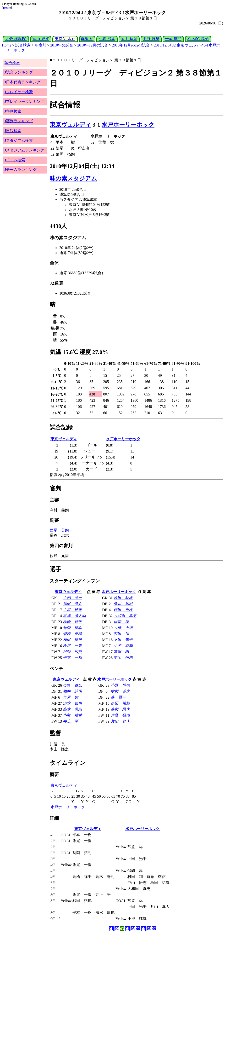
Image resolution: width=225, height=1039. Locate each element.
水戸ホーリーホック (128, 125)
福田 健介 (72, 604)
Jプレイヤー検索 (19, 92)
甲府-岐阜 (151, 39)
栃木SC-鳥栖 (198, 39)
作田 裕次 (123, 610)
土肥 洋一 (72, 598)
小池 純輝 (123, 646)
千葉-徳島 (173, 39)
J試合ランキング (19, 72)
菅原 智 (70, 697)
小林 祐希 (72, 715)
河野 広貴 (72, 652)
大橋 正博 (123, 628)
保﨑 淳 (121, 622)
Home (7, 7)
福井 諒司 (72, 691)
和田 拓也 (72, 640)
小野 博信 (120, 685)
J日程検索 (13, 131)
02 (117, 929)
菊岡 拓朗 (72, 628)
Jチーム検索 (15, 160)
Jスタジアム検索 (19, 141)
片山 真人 (120, 721)
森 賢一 (118, 697)
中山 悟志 (123, 658)
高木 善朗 (72, 709)
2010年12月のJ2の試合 (131, 45)
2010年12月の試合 (92, 45)
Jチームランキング (21, 170)
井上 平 (70, 721)
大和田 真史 (125, 616)
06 (138, 929)
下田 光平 (123, 640)
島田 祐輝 (120, 703)
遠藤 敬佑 (120, 715)
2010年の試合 (61, 45)
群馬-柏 (87, 39)
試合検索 (23, 45)
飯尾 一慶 (72, 646)
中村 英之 (120, 691)
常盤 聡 (121, 652)
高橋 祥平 (72, 622)
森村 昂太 (120, 709)
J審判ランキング (19, 121)
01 (111, 929)
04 (127, 929)
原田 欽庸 (123, 598)
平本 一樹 (72, 658)
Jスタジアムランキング (24, 150)
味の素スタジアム (73, 178)
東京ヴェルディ (70, 125)
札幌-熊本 (107, 39)
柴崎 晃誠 (72, 634)
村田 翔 (121, 634)
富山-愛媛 (41, 39)
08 (149, 929)
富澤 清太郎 (74, 616)
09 (154, 929)
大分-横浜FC (16, 39)
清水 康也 (72, 703)
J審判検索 (13, 111)
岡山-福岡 (129, 39)
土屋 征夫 (72, 610)
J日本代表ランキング (22, 82)
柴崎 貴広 (72, 685)
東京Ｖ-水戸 (65, 39)
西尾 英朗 (59, 530)
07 (143, 929)
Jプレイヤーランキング (24, 101)
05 (133, 929)
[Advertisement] (89, 969)
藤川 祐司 (123, 604)
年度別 (40, 45)
